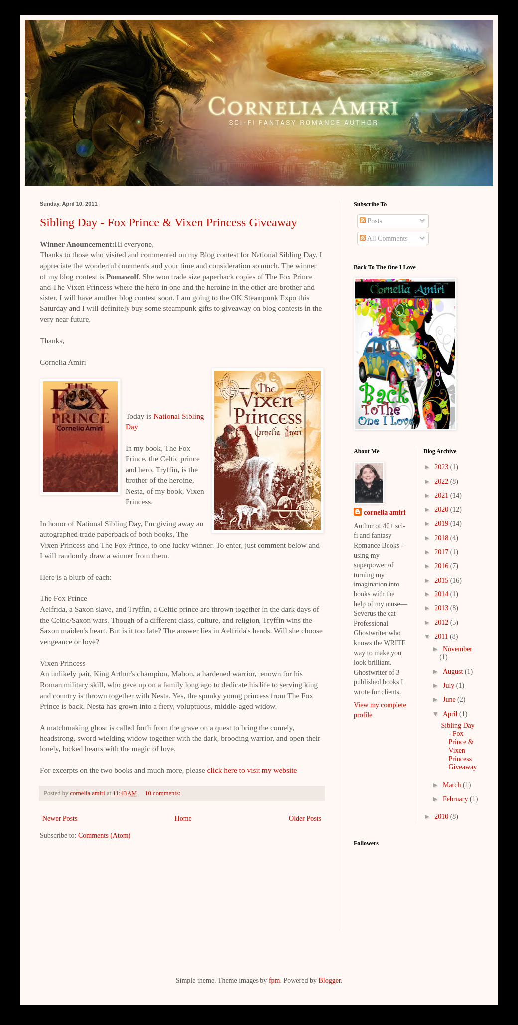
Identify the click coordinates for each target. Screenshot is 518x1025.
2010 (442, 816)
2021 (442, 495)
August (454, 671)
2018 (442, 538)
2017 (442, 552)
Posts (371, 221)
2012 (442, 622)
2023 (442, 467)
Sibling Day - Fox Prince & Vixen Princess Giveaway (168, 222)
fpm (274, 980)
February (456, 799)
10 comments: (163, 793)
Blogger (329, 980)
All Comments (384, 238)
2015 (442, 580)
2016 (442, 566)
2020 (442, 509)
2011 (442, 636)
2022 (442, 481)
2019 (442, 523)
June (450, 699)
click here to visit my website (252, 770)
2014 (442, 594)
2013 (442, 608)
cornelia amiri (384, 512)
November (457, 649)
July (449, 685)
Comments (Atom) (104, 835)
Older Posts (305, 818)
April (451, 714)
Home (183, 818)
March (453, 785)
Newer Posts (59, 818)
